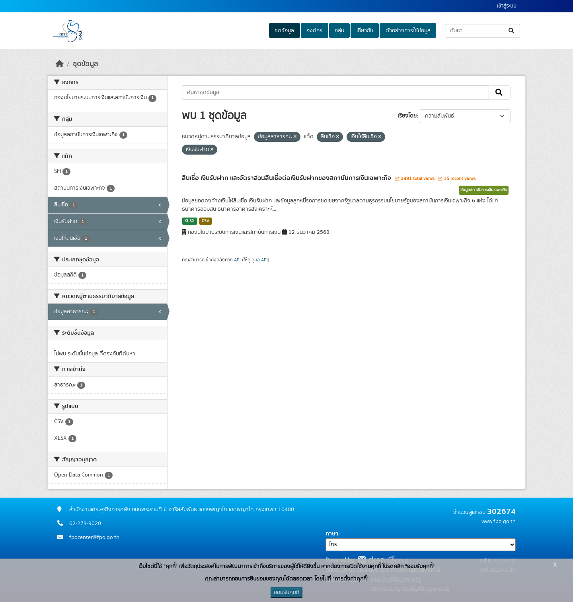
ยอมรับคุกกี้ (286, 592)
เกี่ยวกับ (365, 31)
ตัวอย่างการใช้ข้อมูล (408, 31)
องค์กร (314, 31)
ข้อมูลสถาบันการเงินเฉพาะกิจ (483, 190)
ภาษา (331, 534)
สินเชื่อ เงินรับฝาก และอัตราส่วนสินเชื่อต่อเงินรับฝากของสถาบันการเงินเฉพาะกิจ (287, 178)
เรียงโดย (407, 116)
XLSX (189, 221)
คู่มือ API (259, 259)
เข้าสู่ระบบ (506, 6)
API (237, 259)
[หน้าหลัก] (60, 64)
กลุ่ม (339, 31)
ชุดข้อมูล (284, 31)
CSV (205, 221)
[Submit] (511, 31)
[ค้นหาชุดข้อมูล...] (482, 31)
